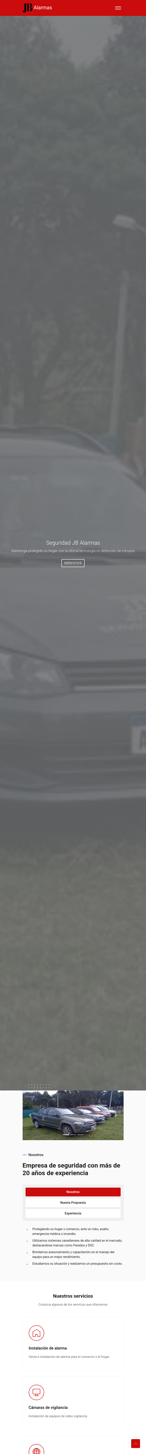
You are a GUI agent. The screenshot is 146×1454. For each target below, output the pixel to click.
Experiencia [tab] (73, 1213)
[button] (30, 1115)
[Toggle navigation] (118, 8)
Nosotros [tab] (73, 1192)
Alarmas (37, 8)
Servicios (73, 563)
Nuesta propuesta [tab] (73, 1203)
